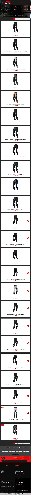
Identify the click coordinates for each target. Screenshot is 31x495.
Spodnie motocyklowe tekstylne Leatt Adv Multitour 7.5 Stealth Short (15, 384)
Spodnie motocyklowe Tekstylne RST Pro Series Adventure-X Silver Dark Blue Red (15, 419)
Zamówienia (2, 471)
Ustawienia (2, 470)
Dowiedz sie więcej (16, 493)
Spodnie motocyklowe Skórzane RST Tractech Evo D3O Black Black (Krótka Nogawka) (15, 139)
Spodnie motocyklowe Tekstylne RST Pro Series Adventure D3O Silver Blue (15, 69)
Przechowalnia (2, 472)
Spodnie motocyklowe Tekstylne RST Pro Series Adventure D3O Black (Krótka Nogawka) (15, 51)
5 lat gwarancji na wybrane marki (19, 473)
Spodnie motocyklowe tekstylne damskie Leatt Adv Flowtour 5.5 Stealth (15, 244)
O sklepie (16, 470)
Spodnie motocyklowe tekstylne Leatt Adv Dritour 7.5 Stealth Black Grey (15, 349)
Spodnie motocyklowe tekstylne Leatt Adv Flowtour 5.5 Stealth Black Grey (15, 279)
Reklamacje (16, 472)
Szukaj (15, 454)
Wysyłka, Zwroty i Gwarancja (19, 471)
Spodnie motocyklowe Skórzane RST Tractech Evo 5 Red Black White (15, 437)
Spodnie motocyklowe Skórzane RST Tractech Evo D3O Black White (15, 174)
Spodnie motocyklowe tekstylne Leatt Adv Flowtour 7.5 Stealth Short (15, 314)
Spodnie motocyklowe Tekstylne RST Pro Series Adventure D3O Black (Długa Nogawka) (15, 34)
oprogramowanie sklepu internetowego (21, 490)
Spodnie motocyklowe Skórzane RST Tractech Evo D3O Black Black (15, 209)
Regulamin (16, 474)
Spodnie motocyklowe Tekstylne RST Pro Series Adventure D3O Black (15, 121)
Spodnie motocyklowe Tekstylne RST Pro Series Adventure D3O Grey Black (15, 86)
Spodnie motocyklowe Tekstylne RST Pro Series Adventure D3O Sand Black (15, 104)
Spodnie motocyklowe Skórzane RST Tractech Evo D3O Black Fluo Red (15, 156)
